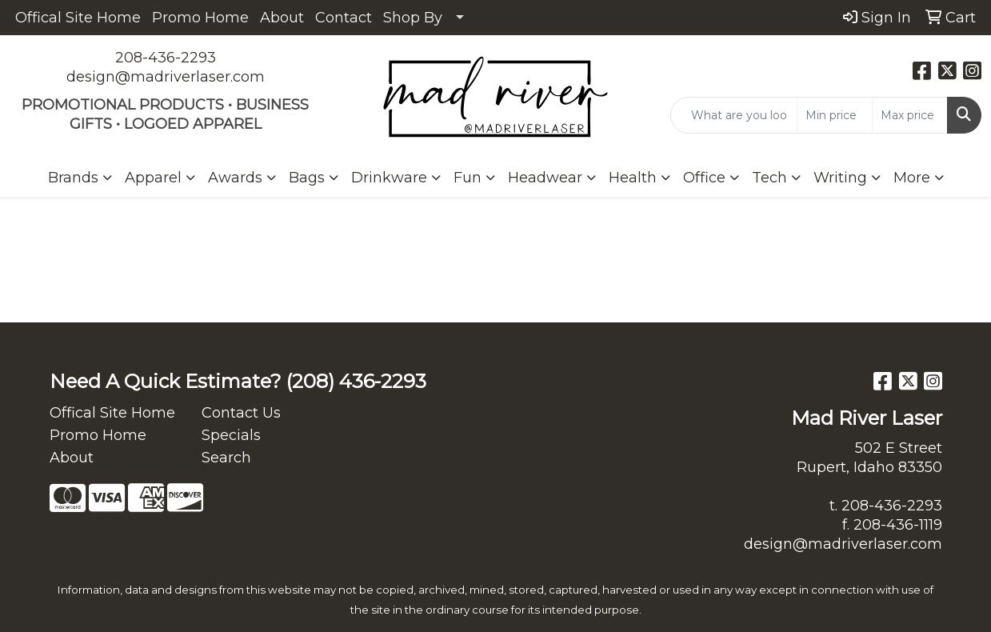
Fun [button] (468, 177)
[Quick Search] (733, 115)
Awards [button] (235, 177)
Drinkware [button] (389, 177)
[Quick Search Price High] (910, 115)
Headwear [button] (545, 177)
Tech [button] (769, 177)
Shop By (412, 17)
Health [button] (633, 177)
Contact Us (241, 413)
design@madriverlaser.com (165, 77)
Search (226, 457)
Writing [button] (840, 177)
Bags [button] (307, 177)
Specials (231, 435)
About (282, 17)
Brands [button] (73, 177)
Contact (343, 17)
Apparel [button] (153, 177)
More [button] (911, 177)
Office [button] (704, 177)
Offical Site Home (78, 17)
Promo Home (200, 17)
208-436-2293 (165, 57)
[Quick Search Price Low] (835, 115)
